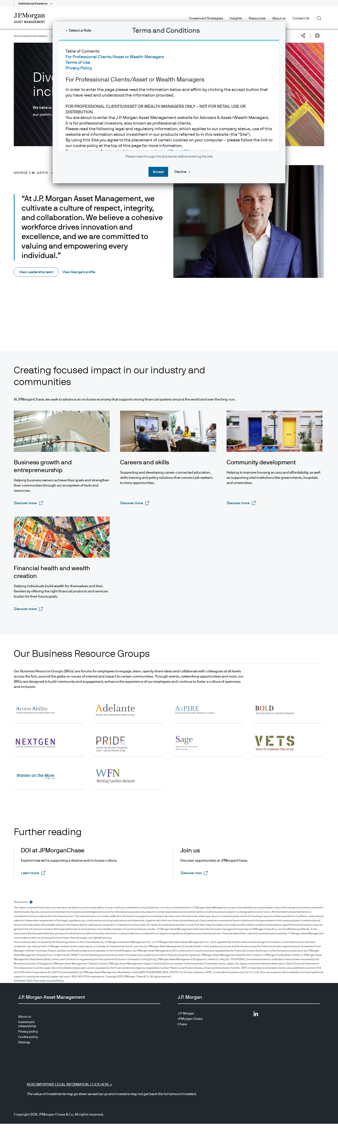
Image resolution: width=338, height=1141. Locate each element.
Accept (158, 172)
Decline (180, 172)
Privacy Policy (79, 68)
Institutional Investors (33, 3)
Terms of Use (78, 62)
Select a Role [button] (80, 31)
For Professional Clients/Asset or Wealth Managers (115, 57)
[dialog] (169, 570)
